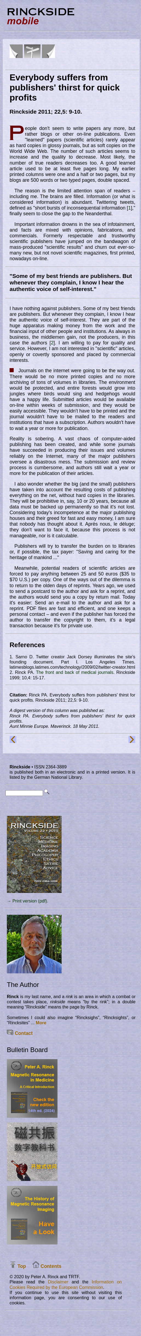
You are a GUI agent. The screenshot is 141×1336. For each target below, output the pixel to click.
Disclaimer (58, 1282)
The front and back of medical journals (74, 672)
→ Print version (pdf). (27, 901)
